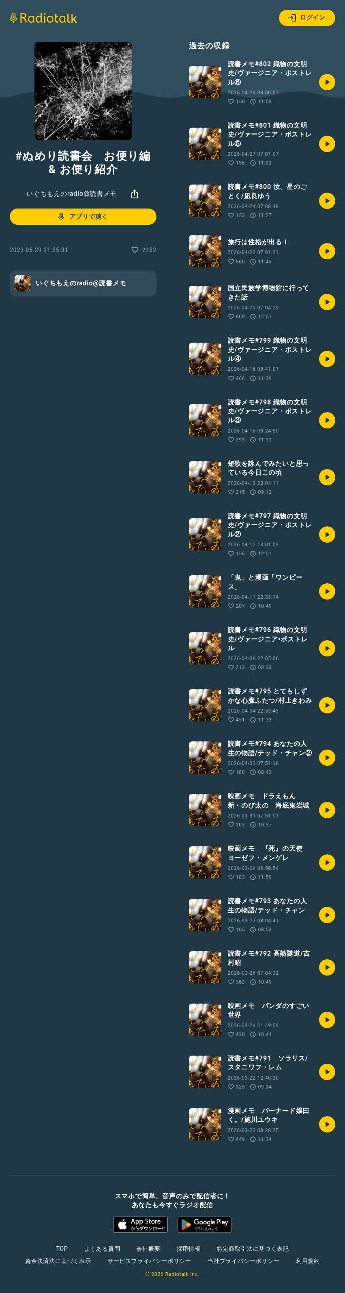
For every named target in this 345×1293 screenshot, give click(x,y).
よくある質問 (102, 1248)
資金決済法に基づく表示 (58, 1261)
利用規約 (308, 1261)
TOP (62, 1248)
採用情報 (189, 1248)
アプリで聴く (82, 217)
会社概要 (148, 1248)
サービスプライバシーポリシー (149, 1261)
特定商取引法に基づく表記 (253, 1248)
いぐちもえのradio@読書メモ (71, 194)
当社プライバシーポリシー (244, 1261)
